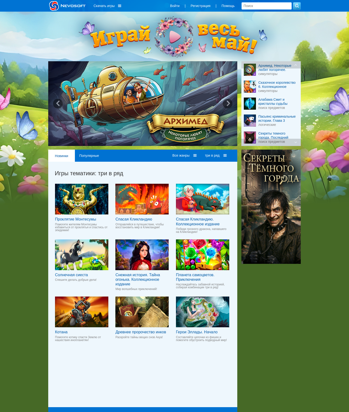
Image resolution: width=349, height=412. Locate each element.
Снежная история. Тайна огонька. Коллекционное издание (137, 279)
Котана (61, 332)
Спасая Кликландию (133, 219)
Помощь (228, 6)
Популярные (89, 156)
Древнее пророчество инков (140, 332)
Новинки (61, 156)
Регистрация (201, 6)
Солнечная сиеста (71, 275)
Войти (175, 6)
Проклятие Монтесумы (75, 219)
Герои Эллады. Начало (197, 332)
